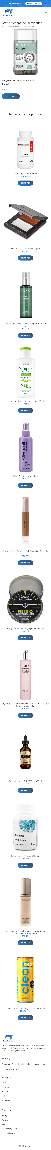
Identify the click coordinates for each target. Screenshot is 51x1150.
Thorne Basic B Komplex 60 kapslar (25, 856)
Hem (4, 26)
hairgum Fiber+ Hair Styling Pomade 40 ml (25, 628)
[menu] (46, 12)
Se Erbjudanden (33, 3)
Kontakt (5, 1120)
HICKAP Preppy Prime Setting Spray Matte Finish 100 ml (25, 324)
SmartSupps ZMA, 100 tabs (25, 173)
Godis (4, 1083)
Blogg (4, 1115)
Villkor (4, 1124)
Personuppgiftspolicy (10, 1128)
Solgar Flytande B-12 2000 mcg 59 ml (25, 781)
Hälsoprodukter (19, 80)
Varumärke (6, 1100)
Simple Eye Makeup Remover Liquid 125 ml (25, 401)
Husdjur (5, 1091)
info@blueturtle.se (9, 1069)
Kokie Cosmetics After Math (25, 476)
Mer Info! (11, 96)
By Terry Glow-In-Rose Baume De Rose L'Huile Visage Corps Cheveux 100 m (26, 704)
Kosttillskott (31, 80)
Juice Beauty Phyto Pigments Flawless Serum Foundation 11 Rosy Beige (25, 932)
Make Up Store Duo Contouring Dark (25, 249)
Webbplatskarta (8, 1133)
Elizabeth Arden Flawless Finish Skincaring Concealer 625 (25, 552)
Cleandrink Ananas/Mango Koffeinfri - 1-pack (25, 1008)
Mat (3, 1096)
